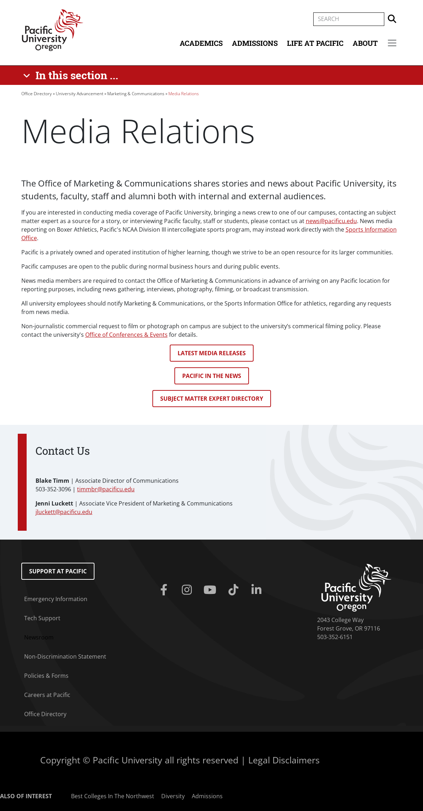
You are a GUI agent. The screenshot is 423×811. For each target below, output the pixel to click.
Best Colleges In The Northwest (112, 796)
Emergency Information (55, 599)
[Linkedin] (258, 590)
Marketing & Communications (135, 94)
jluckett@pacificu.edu (64, 512)
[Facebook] (165, 590)
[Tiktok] (234, 590)
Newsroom (39, 637)
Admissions (255, 43)
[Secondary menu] (392, 43)
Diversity (173, 796)
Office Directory (36, 94)
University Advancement (79, 94)
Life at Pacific (315, 43)
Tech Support (42, 618)
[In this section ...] (72, 75)
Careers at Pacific (47, 695)
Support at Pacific (58, 571)
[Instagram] (188, 590)
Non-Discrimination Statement (65, 656)
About (365, 43)
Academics (201, 43)
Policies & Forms (46, 676)
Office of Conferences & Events (126, 335)
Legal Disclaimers (284, 760)
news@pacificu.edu (331, 221)
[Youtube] (211, 590)
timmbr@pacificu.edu (106, 489)
